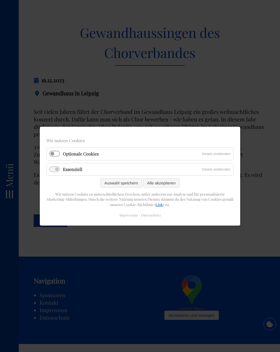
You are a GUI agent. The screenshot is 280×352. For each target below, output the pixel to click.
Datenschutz (151, 214)
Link (159, 204)
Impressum (128, 214)
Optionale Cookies (81, 154)
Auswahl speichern (121, 182)
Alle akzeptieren (161, 182)
